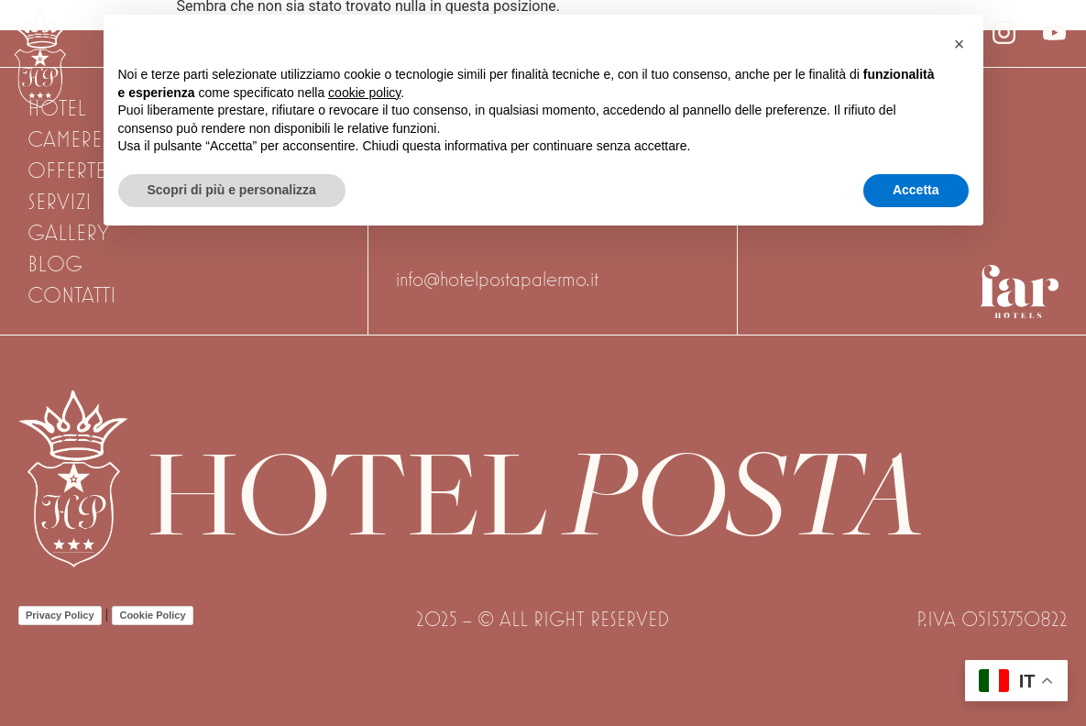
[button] (959, 44)
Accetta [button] (916, 189)
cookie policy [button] (364, 92)
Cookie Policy (152, 615)
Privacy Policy (60, 615)
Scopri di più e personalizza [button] (232, 189)
